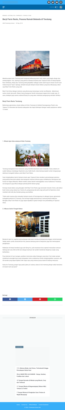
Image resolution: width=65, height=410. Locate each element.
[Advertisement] (32, 38)
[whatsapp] (54, 299)
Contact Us (24, 404)
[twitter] (53, 2)
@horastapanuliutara (44, 165)
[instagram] (60, 2)
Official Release (33, 404)
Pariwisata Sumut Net (35, 407)
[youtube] (56, 2)
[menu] (4, 7)
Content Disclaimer (43, 404)
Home (18, 404)
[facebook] (49, 2)
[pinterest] (39, 299)
